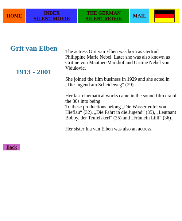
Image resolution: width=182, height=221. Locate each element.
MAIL (139, 15)
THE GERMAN (104, 13)
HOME (14, 15)
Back (11, 147)
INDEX (52, 13)
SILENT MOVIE (51, 18)
